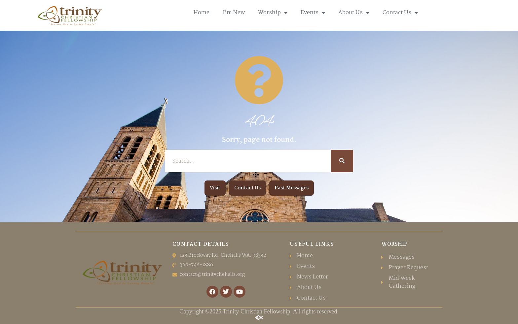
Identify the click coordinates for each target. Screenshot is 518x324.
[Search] (342, 161)
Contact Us (400, 13)
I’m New (234, 12)
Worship (272, 13)
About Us (353, 13)
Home (201, 12)
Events (313, 13)
